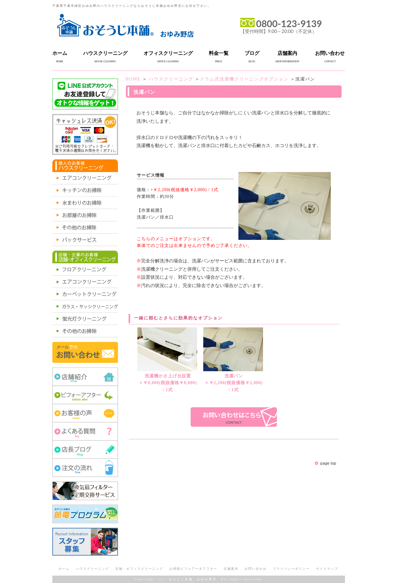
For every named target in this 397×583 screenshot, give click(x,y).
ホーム (59, 53)
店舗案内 (287, 53)
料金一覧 (219, 53)
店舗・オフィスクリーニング (139, 568)
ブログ (252, 53)
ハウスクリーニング (105, 53)
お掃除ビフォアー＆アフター (193, 568)
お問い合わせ (330, 53)
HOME (133, 79)
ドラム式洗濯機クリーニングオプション (244, 79)
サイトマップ (327, 568)
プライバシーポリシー (291, 568)
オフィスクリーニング (168, 53)
